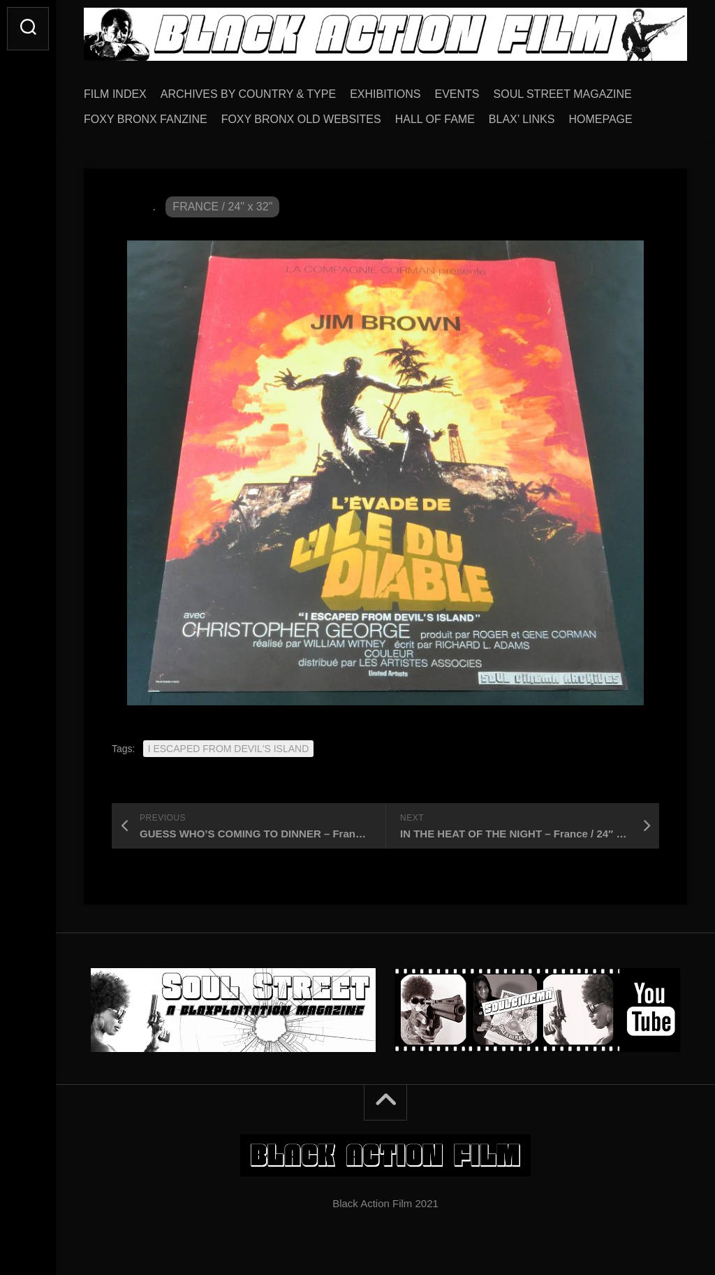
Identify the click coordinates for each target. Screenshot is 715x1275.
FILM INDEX (115, 94)
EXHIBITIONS (385, 94)
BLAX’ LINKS (522, 119)
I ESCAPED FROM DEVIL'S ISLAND (228, 748)
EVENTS (457, 94)
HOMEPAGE (600, 119)
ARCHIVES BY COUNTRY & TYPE (248, 94)
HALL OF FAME (435, 119)
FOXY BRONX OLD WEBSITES (301, 119)
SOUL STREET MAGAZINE (563, 94)
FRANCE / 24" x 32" (222, 206)
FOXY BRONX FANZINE (145, 119)
